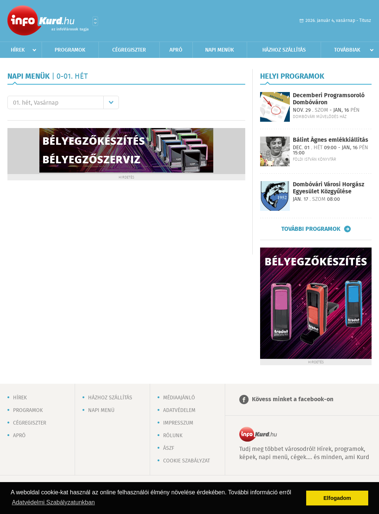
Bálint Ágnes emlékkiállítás (330, 140)
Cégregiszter (129, 50)
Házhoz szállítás (284, 50)
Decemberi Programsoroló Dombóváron (329, 99)
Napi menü (101, 410)
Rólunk (172, 436)
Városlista (95, 21)
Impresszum (178, 423)
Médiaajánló (179, 398)
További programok (310, 229)
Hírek (18, 50)
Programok (70, 50)
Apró (175, 50)
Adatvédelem (179, 410)
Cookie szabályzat (186, 461)
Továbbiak (347, 50)
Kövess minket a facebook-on (292, 399)
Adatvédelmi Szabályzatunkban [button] (53, 502)
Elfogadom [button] (337, 498)
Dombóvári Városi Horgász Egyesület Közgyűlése (328, 188)
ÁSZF (168, 448)
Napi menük (219, 50)
